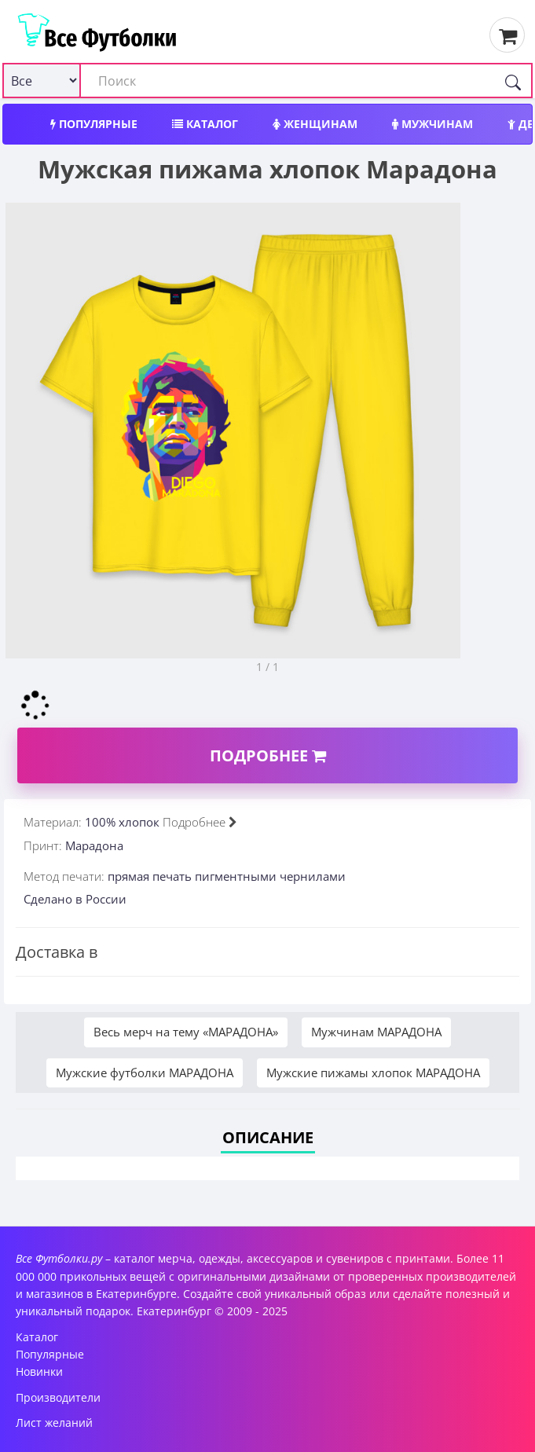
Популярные (93, 123)
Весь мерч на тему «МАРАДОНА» (185, 1032)
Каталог (205, 123)
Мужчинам (432, 123)
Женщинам (315, 123)
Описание (267, 1137)
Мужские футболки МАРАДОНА (144, 1072)
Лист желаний (54, 1422)
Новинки (39, 1371)
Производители (58, 1397)
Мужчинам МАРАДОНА (376, 1032)
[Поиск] (513, 80)
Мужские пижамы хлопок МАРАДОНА (373, 1072)
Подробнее (268, 755)
